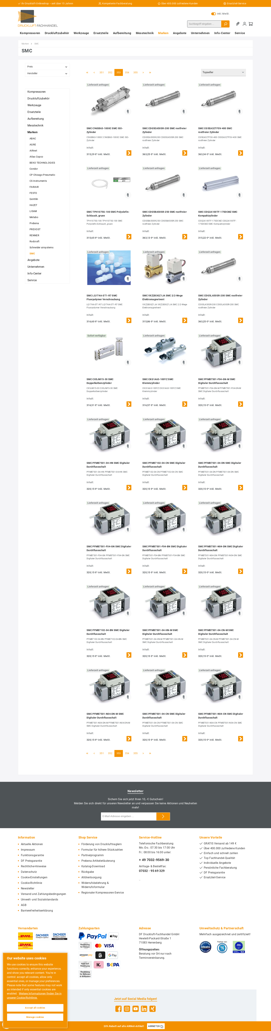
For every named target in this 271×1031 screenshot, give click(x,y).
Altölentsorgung (91, 877)
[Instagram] (127, 1009)
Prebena (34, 223)
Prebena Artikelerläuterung (98, 860)
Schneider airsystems (41, 247)
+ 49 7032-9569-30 (154, 860)
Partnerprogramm (92, 855)
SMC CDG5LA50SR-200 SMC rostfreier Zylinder (220, 297)
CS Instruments (38, 180)
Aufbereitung (35, 118)
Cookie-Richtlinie (31, 883)
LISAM (33, 211)
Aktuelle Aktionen (32, 844)
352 (110, 72)
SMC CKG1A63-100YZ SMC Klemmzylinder (157, 381)
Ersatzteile (34, 112)
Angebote (33, 260)
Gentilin (34, 199)
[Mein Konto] (244, 23)
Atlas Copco (36, 156)
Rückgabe (87, 871)
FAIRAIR (34, 187)
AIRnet (33, 150)
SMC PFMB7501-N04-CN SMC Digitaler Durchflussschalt (220, 715)
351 (102, 72)
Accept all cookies (35, 1007)
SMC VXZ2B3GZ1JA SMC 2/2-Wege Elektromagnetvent (162, 297)
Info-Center (34, 273)
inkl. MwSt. (220, 13)
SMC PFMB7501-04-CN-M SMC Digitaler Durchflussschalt (216, 632)
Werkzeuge (34, 105)
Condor (34, 168)
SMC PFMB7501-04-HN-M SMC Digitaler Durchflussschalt (160, 632)
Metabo (34, 217)
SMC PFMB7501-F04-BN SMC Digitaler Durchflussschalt (164, 548)
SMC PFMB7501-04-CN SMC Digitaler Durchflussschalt (163, 715)
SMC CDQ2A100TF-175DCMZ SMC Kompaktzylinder (217, 213)
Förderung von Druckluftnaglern (101, 844)
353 (118, 72)
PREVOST (35, 229)
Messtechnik (35, 125)
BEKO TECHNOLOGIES (42, 162)
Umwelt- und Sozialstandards (39, 899)
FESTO (33, 193)
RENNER (34, 235)
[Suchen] (225, 23)
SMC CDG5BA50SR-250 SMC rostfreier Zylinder (164, 213)
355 (135, 72)
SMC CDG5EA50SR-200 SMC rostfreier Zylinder (164, 130)
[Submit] (163, 816)
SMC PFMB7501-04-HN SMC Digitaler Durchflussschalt (108, 465)
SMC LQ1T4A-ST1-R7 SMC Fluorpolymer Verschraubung (103, 297)
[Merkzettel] (238, 23)
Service (32, 280)
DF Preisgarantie (31, 860)
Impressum (28, 849)
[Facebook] (118, 1009)
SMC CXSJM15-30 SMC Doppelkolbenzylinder (100, 381)
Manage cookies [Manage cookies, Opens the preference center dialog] (35, 1017)
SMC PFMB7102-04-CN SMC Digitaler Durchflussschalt (163, 465)
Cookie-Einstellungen (34, 877)
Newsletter (27, 888)
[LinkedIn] (144, 1009)
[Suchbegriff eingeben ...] (204, 23)
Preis (47, 66)
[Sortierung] (223, 72)
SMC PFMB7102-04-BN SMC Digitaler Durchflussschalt (108, 632)
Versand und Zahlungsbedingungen (43, 894)
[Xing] (152, 1009)
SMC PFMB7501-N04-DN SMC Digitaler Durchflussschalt (220, 548)
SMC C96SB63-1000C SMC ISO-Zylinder (105, 130)
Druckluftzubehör (38, 98)
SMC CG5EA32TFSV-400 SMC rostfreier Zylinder (215, 130)
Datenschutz (29, 871)
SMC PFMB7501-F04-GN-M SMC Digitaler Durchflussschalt (216, 381)
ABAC (33, 138)
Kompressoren (36, 91)
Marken (32, 132)
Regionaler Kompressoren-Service (102, 892)
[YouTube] (135, 1009)
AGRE (33, 144)
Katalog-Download (93, 866)
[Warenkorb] (251, 23)
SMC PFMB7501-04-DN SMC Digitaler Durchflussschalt (219, 465)
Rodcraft (34, 241)
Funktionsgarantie (32, 855)
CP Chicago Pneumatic (42, 174)
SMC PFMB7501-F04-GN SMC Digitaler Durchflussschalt (109, 548)
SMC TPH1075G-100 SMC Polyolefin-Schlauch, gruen (108, 213)
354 (127, 72)
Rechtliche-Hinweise (33, 866)
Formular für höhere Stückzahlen (102, 849)
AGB (23, 905)
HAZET (33, 205)
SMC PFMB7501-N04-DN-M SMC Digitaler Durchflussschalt (105, 715)
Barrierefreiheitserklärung (37, 910)
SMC (32, 253)
